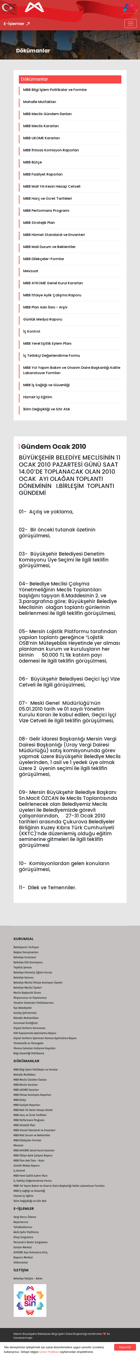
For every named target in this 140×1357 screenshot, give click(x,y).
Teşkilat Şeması (23, 967)
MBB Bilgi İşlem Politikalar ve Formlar (55, 89)
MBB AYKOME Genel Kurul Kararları (53, 283)
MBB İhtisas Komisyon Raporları (51, 150)
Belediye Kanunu (24, 977)
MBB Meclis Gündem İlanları (47, 113)
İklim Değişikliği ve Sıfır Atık (46, 409)
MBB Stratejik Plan (39, 222)
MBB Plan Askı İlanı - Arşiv (45, 307)
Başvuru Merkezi (23, 1257)
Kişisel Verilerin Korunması (30, 1028)
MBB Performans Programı (46, 210)
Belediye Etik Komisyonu (28, 962)
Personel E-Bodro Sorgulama (31, 1242)
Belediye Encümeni (25, 957)
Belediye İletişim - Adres (28, 1278)
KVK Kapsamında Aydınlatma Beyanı (35, 1033)
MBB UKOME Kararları (41, 138)
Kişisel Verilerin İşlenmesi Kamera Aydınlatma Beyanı (45, 1038)
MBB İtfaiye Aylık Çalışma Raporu (52, 295)
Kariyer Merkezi (23, 1247)
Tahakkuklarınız (23, 1227)
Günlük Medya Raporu (42, 319)
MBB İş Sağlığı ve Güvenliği (46, 385)
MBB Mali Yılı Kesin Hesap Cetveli (51, 186)
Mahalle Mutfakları (39, 101)
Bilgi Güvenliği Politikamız (29, 1053)
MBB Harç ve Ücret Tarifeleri (47, 198)
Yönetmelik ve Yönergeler (29, 1043)
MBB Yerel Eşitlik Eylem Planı (47, 343)
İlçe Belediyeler (23, 1007)
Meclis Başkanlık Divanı (27, 992)
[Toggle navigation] (130, 23)
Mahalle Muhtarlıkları (26, 1018)
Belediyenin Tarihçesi (26, 947)
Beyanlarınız (21, 1222)
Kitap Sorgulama (23, 1237)
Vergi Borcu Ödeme (25, 1217)
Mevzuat (30, 271)
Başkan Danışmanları (26, 952)
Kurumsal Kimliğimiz (26, 1023)
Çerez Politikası (49, 1351)
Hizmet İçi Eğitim (37, 397)
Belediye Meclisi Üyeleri (28, 987)
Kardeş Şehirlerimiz (25, 1013)
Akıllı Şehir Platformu (26, 1232)
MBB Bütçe (32, 162)
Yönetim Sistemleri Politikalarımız (34, 1002)
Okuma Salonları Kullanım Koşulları (35, 1048)
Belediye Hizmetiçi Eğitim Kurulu (33, 972)
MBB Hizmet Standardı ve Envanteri (54, 234)
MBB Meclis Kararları (41, 126)
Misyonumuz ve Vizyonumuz (30, 997)
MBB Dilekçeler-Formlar (43, 258)
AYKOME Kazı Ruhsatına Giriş (31, 1252)
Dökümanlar (21, 1262)
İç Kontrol (31, 331)
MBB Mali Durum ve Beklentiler (49, 246)
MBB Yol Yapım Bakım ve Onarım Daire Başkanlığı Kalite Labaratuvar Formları (71, 370)
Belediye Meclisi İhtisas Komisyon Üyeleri (38, 982)
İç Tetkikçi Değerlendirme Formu (51, 355)
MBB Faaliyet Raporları (43, 174)
